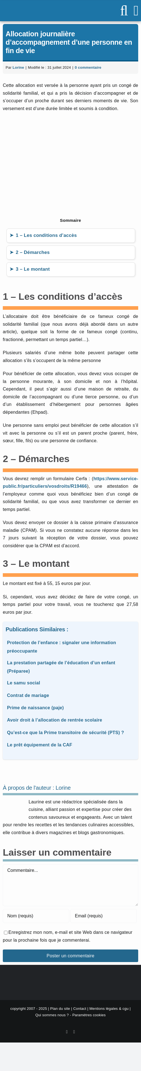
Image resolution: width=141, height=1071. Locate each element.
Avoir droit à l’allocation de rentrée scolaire (54, 720)
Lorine (18, 67)
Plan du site (60, 1008)
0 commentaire (88, 67)
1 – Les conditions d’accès (46, 235)
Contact (79, 1008)
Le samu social (23, 682)
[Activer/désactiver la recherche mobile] (124, 11)
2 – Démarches (33, 252)
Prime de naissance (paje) (35, 707)
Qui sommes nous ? (52, 1015)
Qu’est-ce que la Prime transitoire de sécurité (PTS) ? (65, 732)
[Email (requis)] (103, 916)
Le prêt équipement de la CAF (39, 744)
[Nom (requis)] (36, 916)
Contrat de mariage (28, 695)
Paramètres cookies (89, 1015)
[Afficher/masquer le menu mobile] (136, 11)
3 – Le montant (33, 269)
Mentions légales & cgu (109, 1008)
